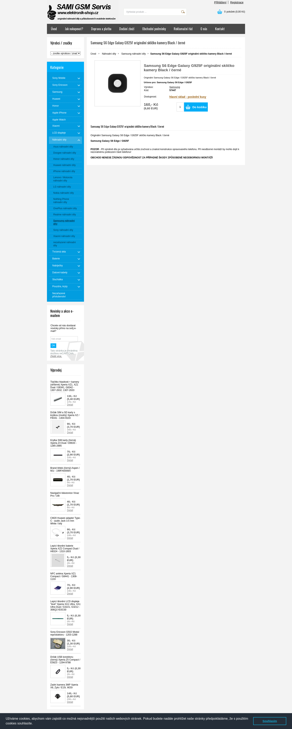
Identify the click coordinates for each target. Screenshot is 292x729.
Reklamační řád (183, 28)
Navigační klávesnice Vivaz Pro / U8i (64, 494)
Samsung (174, 87)
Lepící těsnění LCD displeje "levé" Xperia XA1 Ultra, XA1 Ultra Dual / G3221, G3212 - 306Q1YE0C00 (65, 605)
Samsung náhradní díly (133, 53)
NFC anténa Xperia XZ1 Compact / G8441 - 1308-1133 (63, 576)
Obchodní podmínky (154, 28)
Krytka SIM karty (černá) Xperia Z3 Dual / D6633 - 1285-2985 (63, 443)
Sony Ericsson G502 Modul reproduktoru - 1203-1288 (64, 633)
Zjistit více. (56, 356)
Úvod (54, 28)
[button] (34, 723)
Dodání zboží (126, 28)
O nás (203, 28)
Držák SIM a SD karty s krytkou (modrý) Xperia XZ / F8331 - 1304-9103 (64, 415)
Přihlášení (220, 2)
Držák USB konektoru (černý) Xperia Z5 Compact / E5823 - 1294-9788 (65, 660)
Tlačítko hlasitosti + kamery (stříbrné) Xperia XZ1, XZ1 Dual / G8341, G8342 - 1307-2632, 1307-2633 (64, 386)
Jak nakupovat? (74, 28)
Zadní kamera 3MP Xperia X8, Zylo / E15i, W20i (64, 686)
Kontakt (220, 28)
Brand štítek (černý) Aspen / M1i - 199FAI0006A (65, 469)
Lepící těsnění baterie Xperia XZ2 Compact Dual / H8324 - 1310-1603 (64, 548)
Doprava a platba (101, 28)
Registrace (236, 2)
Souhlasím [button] (269, 721)
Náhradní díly (109, 53)
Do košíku (199, 107)
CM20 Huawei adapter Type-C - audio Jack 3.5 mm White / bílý (65, 521)
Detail (70, 404)
